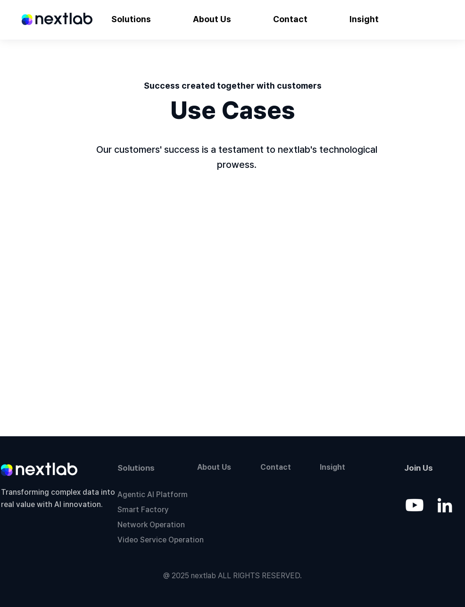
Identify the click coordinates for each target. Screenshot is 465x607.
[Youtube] (414, 505)
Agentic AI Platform (152, 494)
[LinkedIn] (444, 505)
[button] (131, 19)
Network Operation (151, 524)
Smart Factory (143, 509)
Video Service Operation (160, 539)
